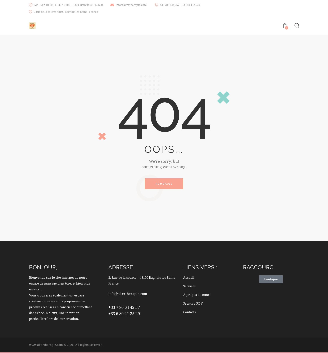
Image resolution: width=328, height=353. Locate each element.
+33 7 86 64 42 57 (124, 307)
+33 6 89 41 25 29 (124, 314)
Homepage (164, 184)
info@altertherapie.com (128, 294)
